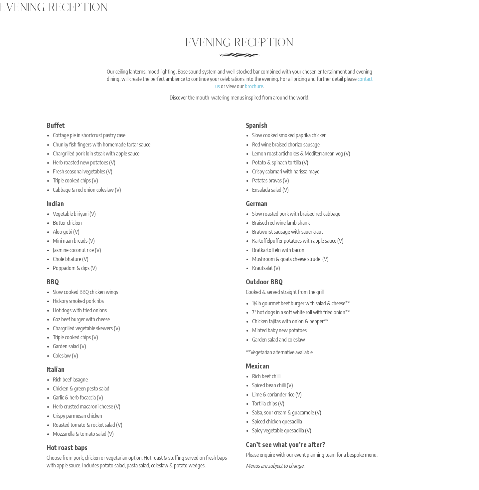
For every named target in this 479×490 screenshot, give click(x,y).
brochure (254, 86)
